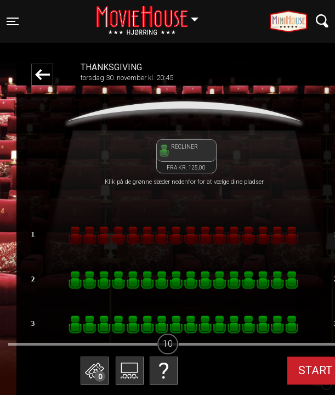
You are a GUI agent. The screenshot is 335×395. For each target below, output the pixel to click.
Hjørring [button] (153, 14)
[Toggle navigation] (12, 21)
